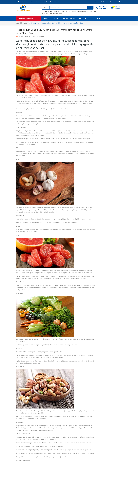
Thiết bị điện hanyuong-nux (60, 11)
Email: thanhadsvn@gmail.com (51, 1)
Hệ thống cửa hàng (117, 1)
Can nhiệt (71, 11)
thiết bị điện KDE (50, 13)
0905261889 (103, 8)
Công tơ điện (59, 13)
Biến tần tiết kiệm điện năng (82, 11)
